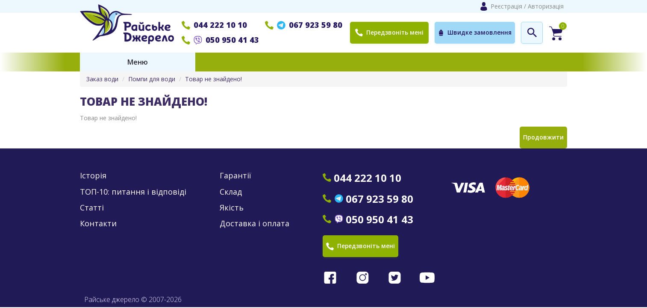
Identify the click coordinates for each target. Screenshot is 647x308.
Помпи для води (151, 79)
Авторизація (546, 6)
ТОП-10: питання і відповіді (133, 192)
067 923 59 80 (303, 25)
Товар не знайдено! (213, 79)
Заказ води (102, 79)
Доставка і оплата (254, 223)
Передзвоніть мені (389, 32)
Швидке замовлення (475, 32)
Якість (232, 208)
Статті (92, 208)
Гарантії (235, 176)
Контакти (98, 223)
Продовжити (543, 137)
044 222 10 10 (214, 25)
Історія (93, 176)
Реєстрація (506, 6)
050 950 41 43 (220, 40)
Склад (231, 192)
